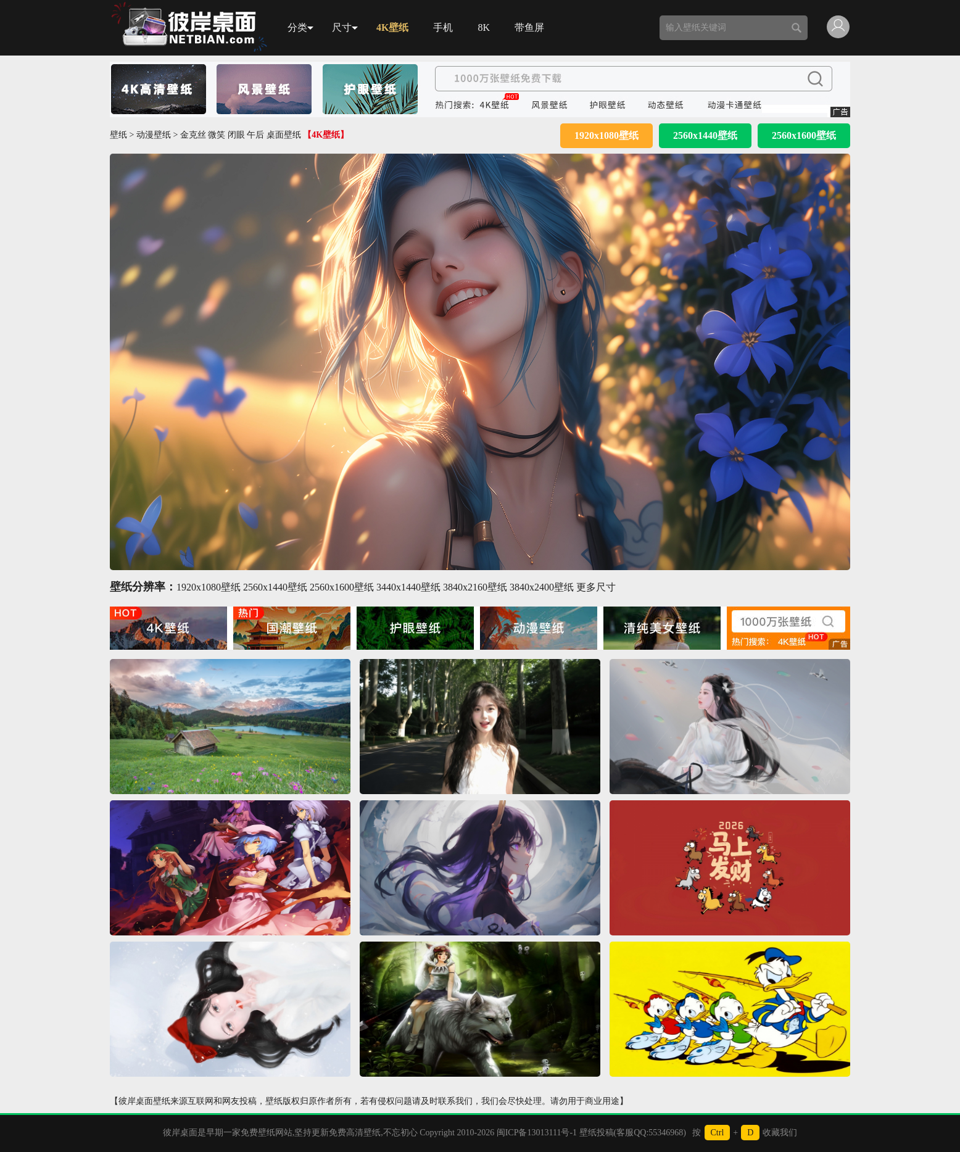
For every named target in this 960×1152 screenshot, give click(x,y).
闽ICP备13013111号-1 (537, 1132)
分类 (300, 27)
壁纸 (118, 134)
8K (484, 27)
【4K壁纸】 (326, 134)
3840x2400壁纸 (542, 587)
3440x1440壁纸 (408, 587)
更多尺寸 (596, 587)
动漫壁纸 (153, 134)
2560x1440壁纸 (705, 135)
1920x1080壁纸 (606, 135)
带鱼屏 (529, 27)
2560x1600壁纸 (804, 135)
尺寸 (345, 27)
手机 (443, 27)
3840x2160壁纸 (475, 587)
